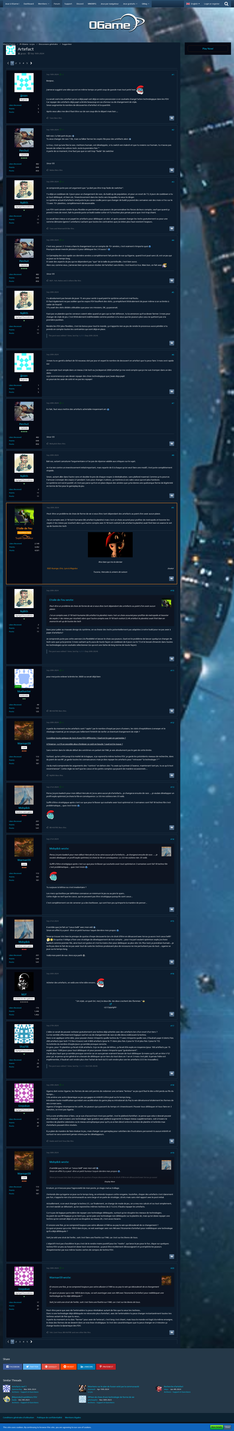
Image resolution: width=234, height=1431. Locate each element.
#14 (172, 839)
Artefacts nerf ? (19, 1386)
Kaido (14, 1400)
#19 (172, 1153)
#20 (172, 1268)
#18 (172, 1085)
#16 (172, 973)
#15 (172, 921)
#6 (173, 354)
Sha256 (82, 1066)
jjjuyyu (23, 53)
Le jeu (90, 1392)
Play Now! (208, 48)
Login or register (212, 4)
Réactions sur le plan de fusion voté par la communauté (113, 1386)
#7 (173, 403)
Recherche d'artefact (173, 1386)
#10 (172, 590)
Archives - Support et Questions (25, 1392)
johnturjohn (92, 1400)
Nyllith (81, 336)
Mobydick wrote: (59, 848)
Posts (11, 112)
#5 (173, 292)
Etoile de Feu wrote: (61, 599)
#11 (172, 670)
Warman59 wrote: (60, 1277)
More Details (216, 1427)
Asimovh (91, 1389)
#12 (172, 722)
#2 (173, 129)
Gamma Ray (17, 1389)
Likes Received (15, 105)
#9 (172, 507)
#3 (173, 182)
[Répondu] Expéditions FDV (24, 1397)
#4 (173, 240)
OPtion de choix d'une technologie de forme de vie (111, 1397)
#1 (173, 74)
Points (11, 109)
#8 (173, 455)
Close (227, 1427)
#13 (172, 787)
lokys (166, 1389)
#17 (172, 1026)
